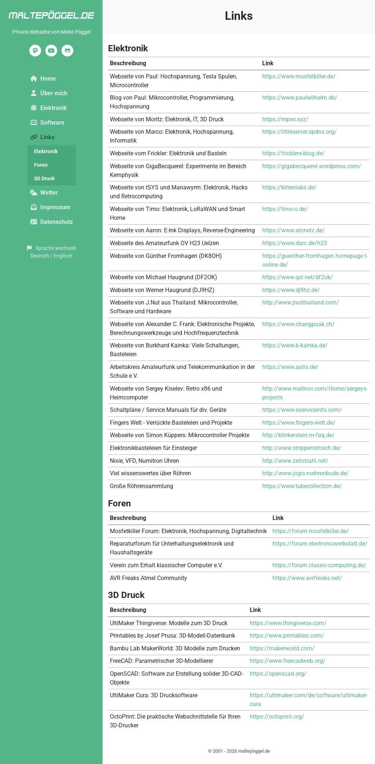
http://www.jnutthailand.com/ (300, 302)
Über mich (48, 93)
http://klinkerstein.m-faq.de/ (298, 435)
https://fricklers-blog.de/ (293, 153)
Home (43, 78)
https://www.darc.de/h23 (294, 243)
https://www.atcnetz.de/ (293, 230)
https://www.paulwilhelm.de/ (299, 97)
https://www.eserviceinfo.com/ (302, 409)
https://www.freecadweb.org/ (288, 660)
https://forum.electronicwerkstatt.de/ (320, 543)
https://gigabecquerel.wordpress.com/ (311, 166)
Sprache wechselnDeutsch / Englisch (51, 252)
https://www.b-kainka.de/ (295, 345)
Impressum (50, 207)
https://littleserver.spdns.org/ (299, 131)
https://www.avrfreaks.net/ (307, 578)
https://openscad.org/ (278, 673)
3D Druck (44, 178)
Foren (41, 165)
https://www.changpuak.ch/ (298, 324)
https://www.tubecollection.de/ (302, 486)
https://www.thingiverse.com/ (288, 623)
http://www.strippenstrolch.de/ (301, 447)
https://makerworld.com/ (282, 648)
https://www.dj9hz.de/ (291, 290)
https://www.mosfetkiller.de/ (299, 76)
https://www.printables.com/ (287, 635)
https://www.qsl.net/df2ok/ (297, 277)
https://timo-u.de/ (285, 209)
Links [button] (53, 137)
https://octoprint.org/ (277, 716)
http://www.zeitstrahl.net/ (295, 460)
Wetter (44, 192)
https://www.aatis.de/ (290, 366)
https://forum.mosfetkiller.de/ (310, 531)
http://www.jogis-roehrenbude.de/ (305, 473)
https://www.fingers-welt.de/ (298, 422)
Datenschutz (51, 221)
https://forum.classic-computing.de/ (319, 565)
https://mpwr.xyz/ (285, 119)
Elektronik (45, 151)
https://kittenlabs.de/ (289, 187)
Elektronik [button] (48, 107)
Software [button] (47, 122)
